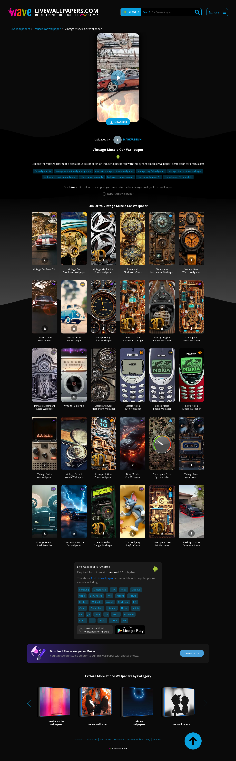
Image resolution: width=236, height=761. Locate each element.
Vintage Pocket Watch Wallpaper (74, 475)
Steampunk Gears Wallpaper (191, 339)
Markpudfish (127, 139)
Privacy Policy (135, 739)
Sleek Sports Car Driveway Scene (191, 544)
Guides (157, 739)
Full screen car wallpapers (120, 176)
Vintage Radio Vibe (74, 405)
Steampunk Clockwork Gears (133, 271)
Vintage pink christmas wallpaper (185, 171)
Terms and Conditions (112, 739)
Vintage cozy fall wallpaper (151, 171)
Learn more (192, 653)
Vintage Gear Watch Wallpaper (191, 271)
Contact (79, 739)
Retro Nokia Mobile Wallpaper (191, 407)
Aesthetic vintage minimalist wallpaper (114, 171)
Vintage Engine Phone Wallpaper (162, 339)
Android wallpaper (102, 578)
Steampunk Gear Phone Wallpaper (103, 475)
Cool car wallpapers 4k (149, 176)
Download (118, 122)
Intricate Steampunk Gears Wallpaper (44, 407)
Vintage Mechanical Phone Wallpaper (103, 271)
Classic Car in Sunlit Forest (45, 339)
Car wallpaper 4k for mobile (178, 176)
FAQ (148, 739)
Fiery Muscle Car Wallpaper (132, 475)
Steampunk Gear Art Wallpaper (162, 544)
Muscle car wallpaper (48, 29)
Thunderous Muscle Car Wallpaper (74, 544)
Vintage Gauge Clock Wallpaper (103, 339)
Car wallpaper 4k (43, 171)
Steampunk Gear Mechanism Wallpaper (103, 407)
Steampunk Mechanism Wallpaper (162, 271)
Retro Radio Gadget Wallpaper (103, 544)
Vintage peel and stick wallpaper (60, 176)
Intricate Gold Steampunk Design (133, 339)
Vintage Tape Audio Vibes (191, 475)
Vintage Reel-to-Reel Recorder (44, 544)
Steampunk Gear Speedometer (162, 475)
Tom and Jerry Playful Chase (132, 544)
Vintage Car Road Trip (44, 269)
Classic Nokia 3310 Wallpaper (133, 407)
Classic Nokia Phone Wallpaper (162, 407)
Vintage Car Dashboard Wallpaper (74, 271)
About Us (92, 739)
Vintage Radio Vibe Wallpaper (44, 475)
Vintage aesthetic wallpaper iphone (73, 171)
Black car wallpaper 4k (92, 176)
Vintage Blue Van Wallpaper (74, 339)
